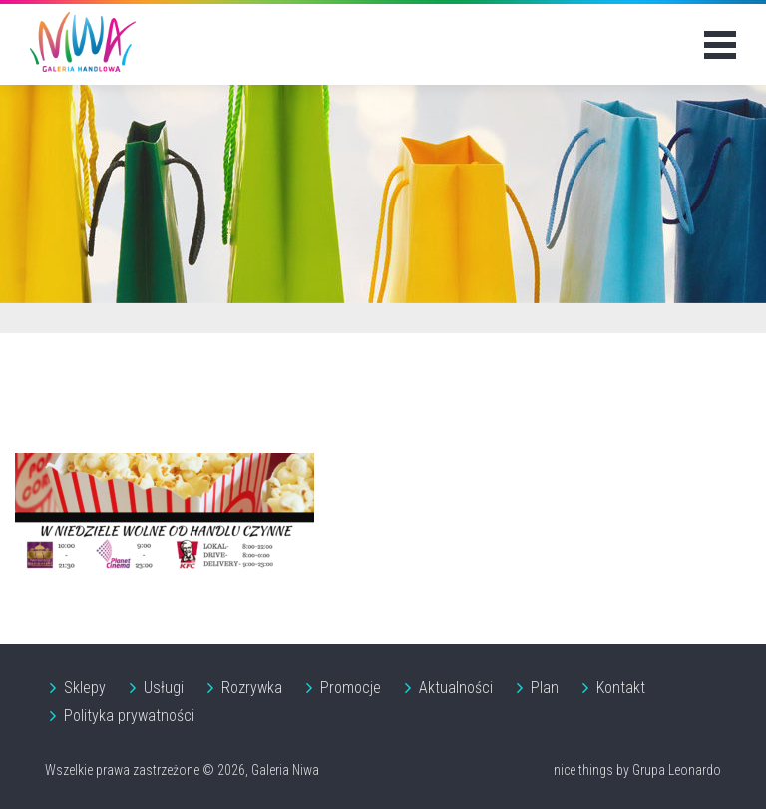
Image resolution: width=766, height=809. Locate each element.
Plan (545, 687)
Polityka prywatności (129, 715)
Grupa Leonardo (676, 770)
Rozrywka (251, 687)
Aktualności (456, 687)
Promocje (350, 687)
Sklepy (85, 687)
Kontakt (620, 687)
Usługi (164, 687)
